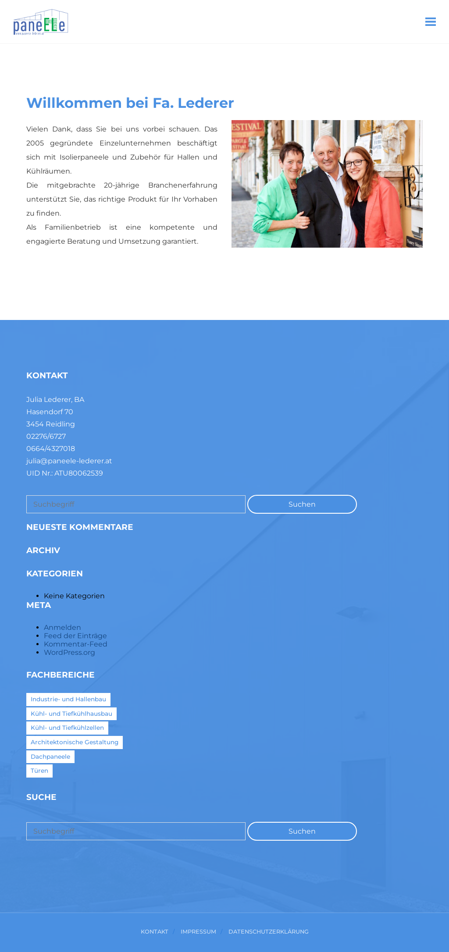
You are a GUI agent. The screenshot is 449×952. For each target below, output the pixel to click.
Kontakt (154, 932)
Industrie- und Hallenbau (68, 699)
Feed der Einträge (75, 636)
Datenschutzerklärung (268, 932)
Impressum (198, 932)
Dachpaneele (50, 756)
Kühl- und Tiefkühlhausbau (71, 713)
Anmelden (62, 627)
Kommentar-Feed (75, 644)
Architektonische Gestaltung (74, 742)
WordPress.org (69, 652)
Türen (39, 770)
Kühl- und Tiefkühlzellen (67, 727)
